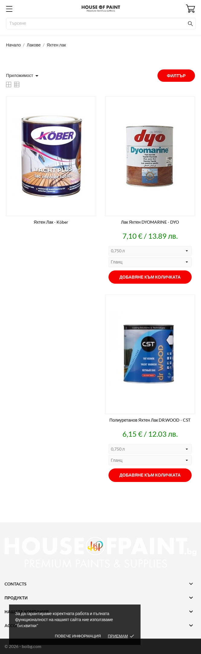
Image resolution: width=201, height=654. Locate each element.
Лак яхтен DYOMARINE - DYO (150, 222)
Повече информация (78, 635)
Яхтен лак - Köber (51, 222)
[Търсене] (101, 23)
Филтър (176, 75)
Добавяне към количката (150, 276)
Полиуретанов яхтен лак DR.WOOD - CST (149, 420)
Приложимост (23, 75)
